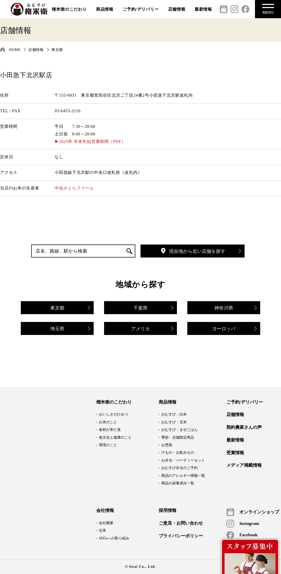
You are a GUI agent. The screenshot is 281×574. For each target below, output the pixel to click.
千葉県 (153, 308)
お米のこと (108, 422)
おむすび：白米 (174, 414)
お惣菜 (166, 445)
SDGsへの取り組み (114, 538)
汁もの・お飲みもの (177, 452)
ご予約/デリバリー (141, 9)
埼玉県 (70, 329)
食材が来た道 (110, 430)
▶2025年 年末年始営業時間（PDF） (90, 141)
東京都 (57, 50)
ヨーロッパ (234, 329)
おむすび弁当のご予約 (179, 468)
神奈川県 (235, 308)
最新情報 (203, 9)
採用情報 (167, 510)
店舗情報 (177, 9)
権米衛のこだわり (69, 9)
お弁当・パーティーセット (183, 460)
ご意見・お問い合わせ (181, 523)
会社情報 (105, 510)
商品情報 (104, 9)
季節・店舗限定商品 (177, 437)
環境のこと (108, 445)
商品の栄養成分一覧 (177, 483)
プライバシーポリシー (181, 536)
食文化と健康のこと (115, 437)
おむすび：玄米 (174, 422)
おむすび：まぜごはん (179, 430)
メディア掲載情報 (244, 465)
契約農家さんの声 (244, 427)
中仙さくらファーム (74, 188)
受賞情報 (235, 453)
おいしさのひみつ (113, 414)
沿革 (102, 530)
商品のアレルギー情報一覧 (183, 476)
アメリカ (152, 329)
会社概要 (106, 523)
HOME (15, 50)
